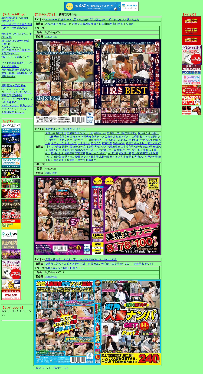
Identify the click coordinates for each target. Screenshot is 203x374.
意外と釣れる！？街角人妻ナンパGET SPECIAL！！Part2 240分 (81, 259)
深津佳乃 (113, 140)
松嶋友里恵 (114, 146)
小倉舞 (57, 146)
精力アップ (26, 105)
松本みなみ (144, 133)
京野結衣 (152, 143)
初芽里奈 (107, 143)
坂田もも (96, 23)
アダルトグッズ (10, 105)
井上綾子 (132, 150)
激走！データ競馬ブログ (15, 56)
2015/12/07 (51, 173)
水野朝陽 (104, 156)
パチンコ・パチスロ (12, 88)
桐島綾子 (147, 146)
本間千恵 (86, 136)
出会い (23, 108)
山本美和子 (127, 146)
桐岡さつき (100, 133)
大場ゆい (139, 156)
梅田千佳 (54, 136)
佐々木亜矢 (73, 263)
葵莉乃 (116, 23)
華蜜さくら (100, 140)
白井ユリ (54, 140)
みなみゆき (51, 23)
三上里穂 (88, 140)
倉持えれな (65, 140)
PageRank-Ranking (11, 47)
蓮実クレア (98, 136)
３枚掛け (6, 44)
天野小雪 (67, 146)
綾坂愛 (86, 23)
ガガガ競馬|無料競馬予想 (15, 69)
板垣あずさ (122, 136)
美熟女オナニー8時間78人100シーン (65, 129)
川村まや (78, 140)
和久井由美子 (112, 263)
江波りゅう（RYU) (96, 153)
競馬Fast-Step (8, 76)
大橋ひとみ (100, 146)
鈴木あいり (126, 263)
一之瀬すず (84, 143)
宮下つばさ (127, 23)
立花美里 (88, 146)
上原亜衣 (69, 160)
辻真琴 (137, 263)
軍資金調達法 (9, 95)
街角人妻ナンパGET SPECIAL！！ (64, 268)
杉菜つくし (148, 263)
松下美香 (143, 150)
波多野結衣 (68, 150)
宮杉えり (75, 136)
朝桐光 (138, 146)
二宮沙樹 (80, 160)
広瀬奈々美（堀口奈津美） (122, 133)
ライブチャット (10, 108)
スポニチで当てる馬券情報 (16, 24)
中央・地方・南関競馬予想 (16, 73)
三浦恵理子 (73, 133)
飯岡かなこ (55, 150)
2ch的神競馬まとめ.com (14, 17)
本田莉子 (93, 156)
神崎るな (77, 23)
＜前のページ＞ (42, 368)
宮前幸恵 (64, 136)
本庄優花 (128, 156)
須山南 (136, 153)
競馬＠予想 (7, 21)
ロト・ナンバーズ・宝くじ (16, 92)
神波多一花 (125, 153)
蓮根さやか (119, 143)
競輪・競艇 (13, 85)
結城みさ (80, 150)
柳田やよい (81, 156)
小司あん (123, 140)
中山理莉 (134, 136)
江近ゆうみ (60, 263)
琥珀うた (96, 143)
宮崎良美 (78, 146)
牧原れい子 (86, 133)
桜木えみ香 (116, 156)
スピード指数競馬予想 (14, 27)
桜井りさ (85, 263)
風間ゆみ (50, 133)
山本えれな (140, 143)
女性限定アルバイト (12, 112)
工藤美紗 (110, 136)
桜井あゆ (145, 136)
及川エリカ (65, 23)
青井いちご (135, 140)
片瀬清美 (56, 156)
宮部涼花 (80, 153)
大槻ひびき (70, 143)
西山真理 (107, 23)
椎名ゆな (91, 160)
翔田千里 (61, 133)
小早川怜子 (151, 156)
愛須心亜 (147, 140)
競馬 (4, 85)
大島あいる (57, 143)
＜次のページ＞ (60, 368)
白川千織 (113, 153)
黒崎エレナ (97, 263)
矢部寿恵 (69, 153)
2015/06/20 (51, 276)
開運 (19, 95)
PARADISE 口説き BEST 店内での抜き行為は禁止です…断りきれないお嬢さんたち (92, 19)
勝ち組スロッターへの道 (15, 40)
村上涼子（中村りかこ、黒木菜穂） (106, 150)
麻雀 (23, 85)
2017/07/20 (51, 36)
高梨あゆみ (68, 156)
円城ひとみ (57, 153)
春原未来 (59, 160)
